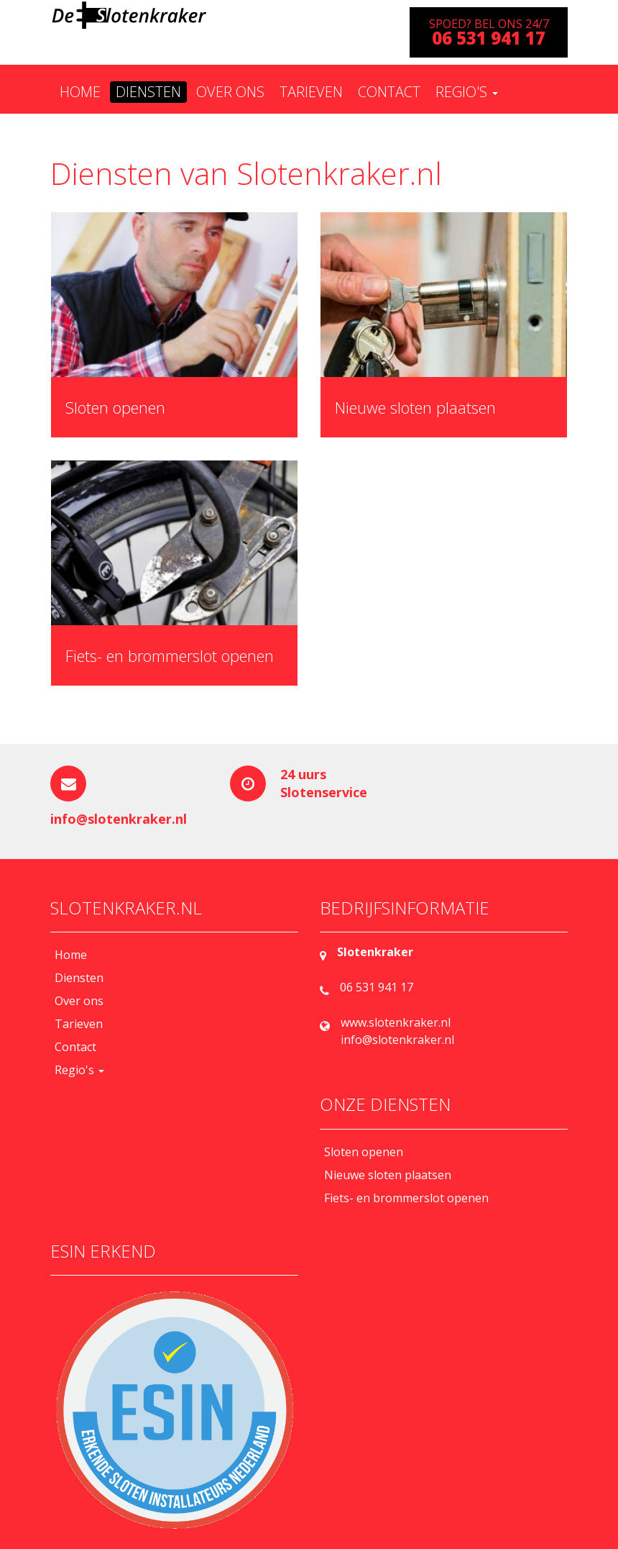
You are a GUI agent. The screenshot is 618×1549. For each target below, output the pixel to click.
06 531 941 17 (376, 987)
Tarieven (311, 91)
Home (80, 91)
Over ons (230, 91)
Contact (389, 91)
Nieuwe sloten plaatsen (415, 407)
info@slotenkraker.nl (118, 818)
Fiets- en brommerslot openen (169, 655)
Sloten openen (115, 407)
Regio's (466, 91)
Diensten (148, 91)
